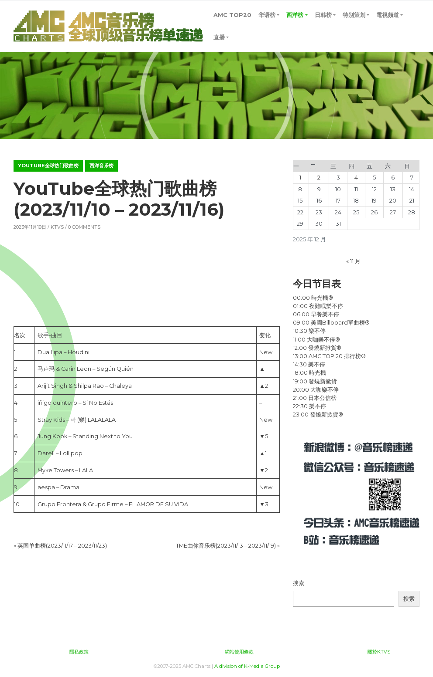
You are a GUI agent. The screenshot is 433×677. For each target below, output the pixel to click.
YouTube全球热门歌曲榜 (48, 165)
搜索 (298, 583)
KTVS (57, 227)
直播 (219, 37)
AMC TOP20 (232, 15)
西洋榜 (294, 15)
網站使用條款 (239, 652)
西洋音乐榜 (101, 165)
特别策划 (354, 15)
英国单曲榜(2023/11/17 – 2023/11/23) (62, 545)
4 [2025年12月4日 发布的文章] (356, 177)
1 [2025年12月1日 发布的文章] (300, 177)
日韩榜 (323, 15)
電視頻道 (387, 15)
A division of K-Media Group (247, 666)
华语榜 (266, 15)
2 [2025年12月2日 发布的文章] (318, 177)
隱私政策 (79, 652)
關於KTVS (379, 652)
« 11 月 (353, 261)
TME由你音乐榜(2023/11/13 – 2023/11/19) (226, 545)
